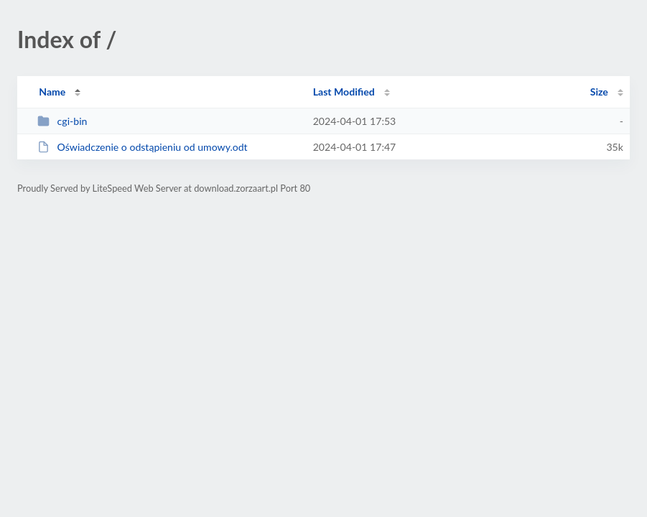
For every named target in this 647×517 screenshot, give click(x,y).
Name (52, 91)
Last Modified (344, 91)
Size (599, 91)
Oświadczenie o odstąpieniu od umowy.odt (142, 147)
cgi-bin (62, 121)
